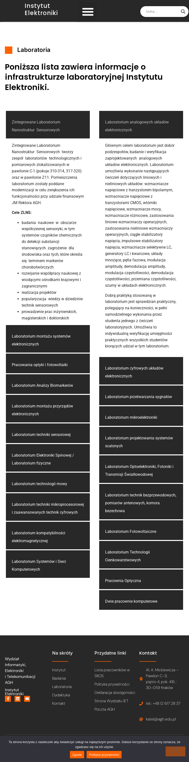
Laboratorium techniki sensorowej (41, 440)
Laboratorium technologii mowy (39, 489)
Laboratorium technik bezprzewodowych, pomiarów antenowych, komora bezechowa (140, 508)
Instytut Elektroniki (41, 12)
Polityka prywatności (104, 755)
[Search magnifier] (183, 14)
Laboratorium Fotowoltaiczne (130, 537)
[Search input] (162, 14)
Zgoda (77, 755)
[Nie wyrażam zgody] (175, 751)
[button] (88, 14)
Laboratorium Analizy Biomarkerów (42, 391)
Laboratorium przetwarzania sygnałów (138, 402)
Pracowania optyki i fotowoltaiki (40, 370)
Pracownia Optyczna (123, 586)
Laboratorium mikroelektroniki (131, 423)
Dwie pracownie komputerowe (131, 607)
